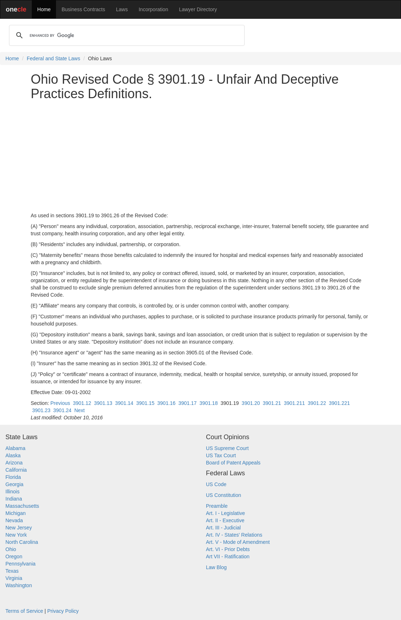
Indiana (13, 499)
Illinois (12, 491)
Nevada (14, 520)
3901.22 (317, 403)
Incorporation (153, 9)
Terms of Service (24, 611)
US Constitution (223, 495)
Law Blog (216, 567)
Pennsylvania (20, 564)
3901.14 (124, 403)
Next (79, 410)
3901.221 (339, 403)
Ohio (10, 549)
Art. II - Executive (225, 520)
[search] (126, 35)
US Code (216, 484)
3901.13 (103, 403)
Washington (18, 585)
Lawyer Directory (198, 9)
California (16, 470)
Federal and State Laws (53, 58)
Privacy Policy (63, 611)
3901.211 (294, 403)
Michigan (15, 513)
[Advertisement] (200, 156)
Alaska (13, 455)
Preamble (217, 506)
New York (16, 535)
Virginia (13, 578)
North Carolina (21, 542)
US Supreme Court (227, 448)
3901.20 (251, 403)
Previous (60, 403)
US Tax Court (221, 455)
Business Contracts (83, 9)
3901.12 (82, 403)
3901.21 (272, 403)
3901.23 (41, 410)
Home (44, 9)
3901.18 (208, 403)
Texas (12, 571)
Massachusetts (22, 506)
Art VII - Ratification (228, 556)
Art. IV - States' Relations (234, 535)
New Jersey (18, 528)
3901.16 (166, 403)
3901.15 (145, 403)
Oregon (13, 556)
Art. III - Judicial (223, 528)
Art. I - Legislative (225, 513)
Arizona (13, 463)
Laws (122, 9)
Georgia (14, 484)
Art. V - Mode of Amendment (238, 542)
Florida (13, 477)
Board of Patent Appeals (233, 463)
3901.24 (62, 410)
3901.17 (187, 403)
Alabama (15, 448)
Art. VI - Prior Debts (228, 549)
